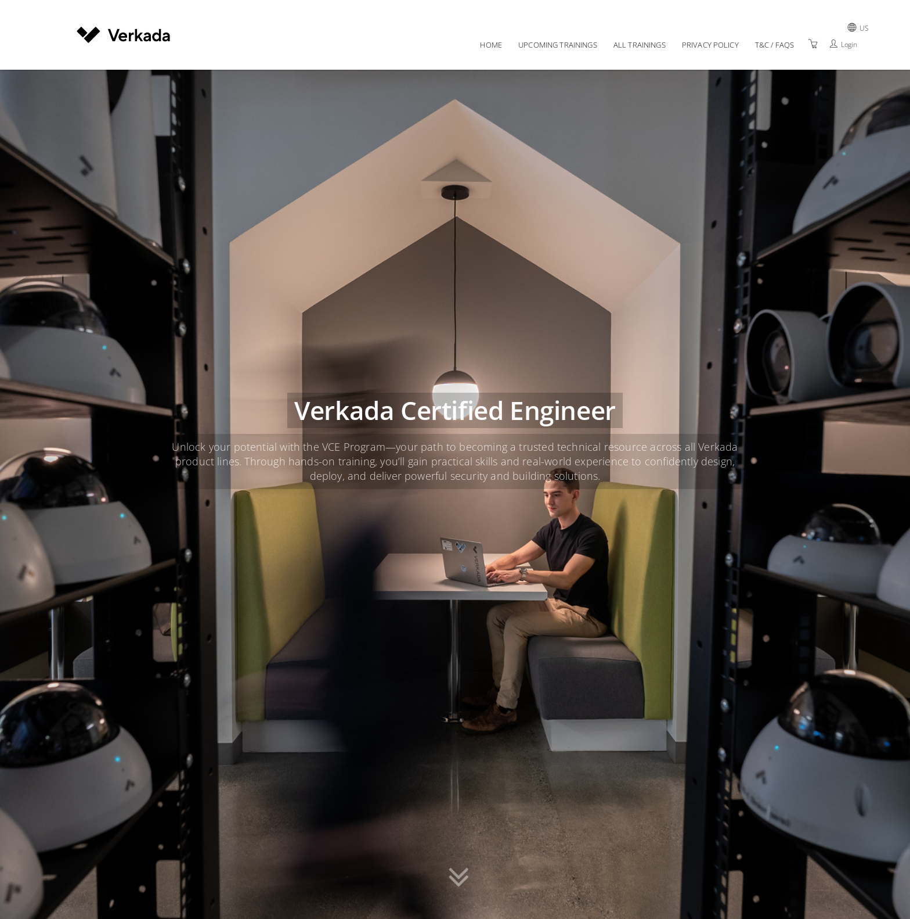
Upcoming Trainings (557, 45)
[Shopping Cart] (813, 43)
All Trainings (639, 45)
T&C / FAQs (774, 45)
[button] (458, 879)
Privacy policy (710, 45)
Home (491, 45)
